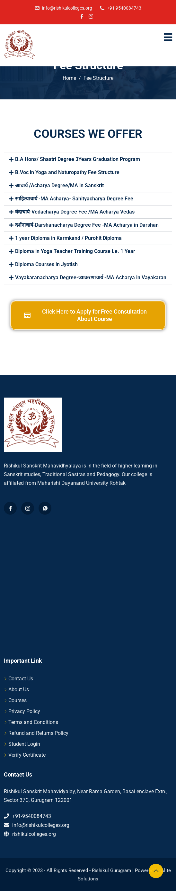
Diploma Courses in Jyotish (46, 264)
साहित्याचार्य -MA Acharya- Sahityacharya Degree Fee (74, 199)
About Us (18, 689)
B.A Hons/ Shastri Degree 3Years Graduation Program (77, 159)
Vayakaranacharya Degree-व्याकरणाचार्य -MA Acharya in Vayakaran (90, 277)
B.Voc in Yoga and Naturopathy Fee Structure (67, 172)
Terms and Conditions (33, 722)
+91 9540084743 (124, 8)
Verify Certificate (27, 755)
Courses (17, 700)
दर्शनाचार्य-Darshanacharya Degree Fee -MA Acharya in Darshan (87, 225)
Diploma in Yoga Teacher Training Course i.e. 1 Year (75, 251)
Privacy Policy (24, 711)
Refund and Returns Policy (38, 733)
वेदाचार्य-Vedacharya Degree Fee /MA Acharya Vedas (75, 212)
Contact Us (20, 679)
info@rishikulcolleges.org (67, 8)
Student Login (24, 744)
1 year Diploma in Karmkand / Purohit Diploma (68, 238)
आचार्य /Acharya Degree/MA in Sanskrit (59, 185)
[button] (88, 159)
